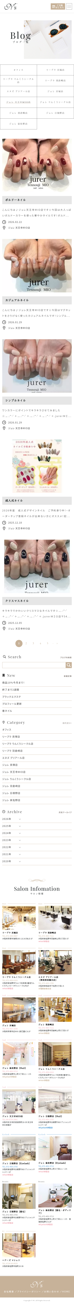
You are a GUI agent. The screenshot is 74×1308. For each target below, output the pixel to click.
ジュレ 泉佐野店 (18, 124)
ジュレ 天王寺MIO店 (18, 102)
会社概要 (9, 1291)
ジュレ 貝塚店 (55, 91)
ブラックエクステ (11, 696)
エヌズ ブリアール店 (18, 91)
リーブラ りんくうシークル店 (18, 81)
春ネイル (7, 711)
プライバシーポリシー (29, 1291)
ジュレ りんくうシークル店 (55, 102)
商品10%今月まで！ (13, 682)
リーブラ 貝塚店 (55, 70)
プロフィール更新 (12, 703)
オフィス (18, 70)
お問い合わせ (51, 1291)
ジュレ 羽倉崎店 (18, 113)
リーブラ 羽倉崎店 (55, 80)
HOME (66, 1291)
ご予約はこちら (60, 7)
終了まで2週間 (10, 689)
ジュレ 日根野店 (55, 113)
